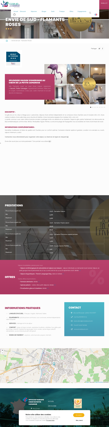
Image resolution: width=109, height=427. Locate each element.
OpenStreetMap (99, 382)
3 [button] (94, 109)
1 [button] (91, 109)
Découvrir (25, 15)
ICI (67, 137)
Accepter (79, 415)
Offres (71, 15)
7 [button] (101, 109)
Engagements (82, 15)
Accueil (16, 14)
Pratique (63, 15)
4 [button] (96, 109)
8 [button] (103, 109)
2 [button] (92, 109)
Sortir (54, 15)
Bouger (46, 15)
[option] (75, 84)
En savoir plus (50, 420)
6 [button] (99, 109)
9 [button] (105, 109)
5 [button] (98, 109)
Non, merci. (79, 420)
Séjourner (36, 15)
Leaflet (86, 382)
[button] (54, 364)
